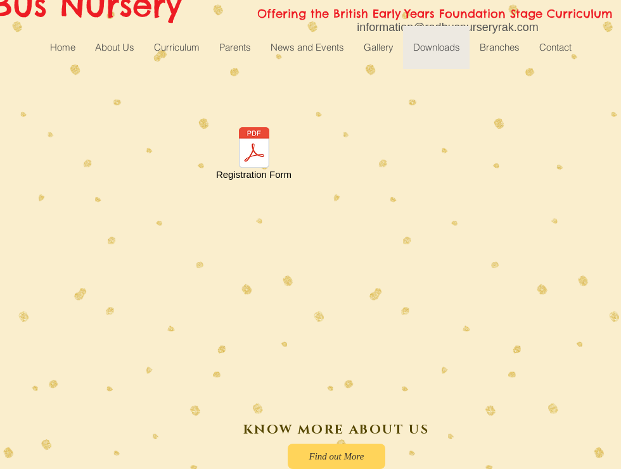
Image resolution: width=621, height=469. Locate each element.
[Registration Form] (253, 155)
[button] (176, 47)
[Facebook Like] (89, 435)
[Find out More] (336, 456)
